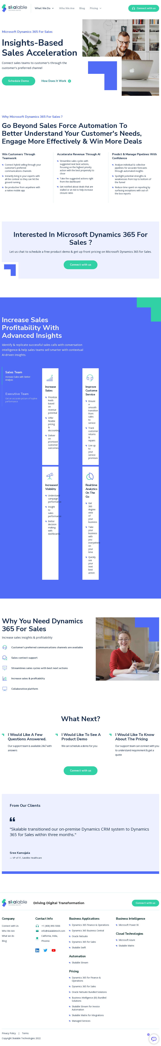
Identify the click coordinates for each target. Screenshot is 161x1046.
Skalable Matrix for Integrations (88, 1015)
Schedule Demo (19, 81)
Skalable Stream (80, 962)
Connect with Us (10, 926)
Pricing (94, 8)
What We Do (42, 8)
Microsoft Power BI (129, 925)
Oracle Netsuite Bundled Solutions (89, 992)
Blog (82, 8)
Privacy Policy (9, 1033)
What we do (8, 936)
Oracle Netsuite (80, 936)
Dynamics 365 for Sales (84, 942)
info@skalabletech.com (50, 931)
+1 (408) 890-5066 (47, 926)
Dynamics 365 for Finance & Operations (86, 979)
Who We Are (66, 8)
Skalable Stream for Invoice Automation (86, 1008)
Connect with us (80, 267)
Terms (25, 1033)
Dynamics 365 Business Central (88, 930)
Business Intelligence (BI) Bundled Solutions (89, 999)
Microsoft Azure (127, 940)
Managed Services (81, 1021)
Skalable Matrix (126, 945)
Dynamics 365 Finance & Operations (90, 925)
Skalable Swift (79, 947)
